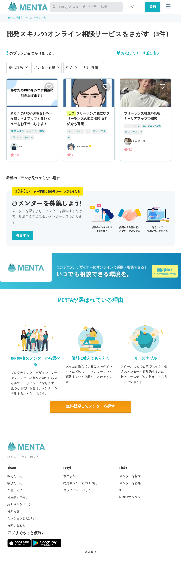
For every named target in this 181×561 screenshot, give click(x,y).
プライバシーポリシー (79, 489)
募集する (22, 235)
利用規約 (69, 475)
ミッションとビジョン (22, 518)
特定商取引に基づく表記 (80, 482)
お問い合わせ (16, 525)
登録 (152, 7)
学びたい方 (15, 482)
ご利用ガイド (16, 489)
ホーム (11, 18)
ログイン (134, 7)
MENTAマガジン (129, 497)
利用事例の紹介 (18, 497)
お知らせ (13, 511)
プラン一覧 (40, 18)
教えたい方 (15, 475)
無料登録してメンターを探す (90, 406)
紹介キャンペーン (19, 504)
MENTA (91, 551)
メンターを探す (130, 475)
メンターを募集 (130, 482)
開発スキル (24, 18)
